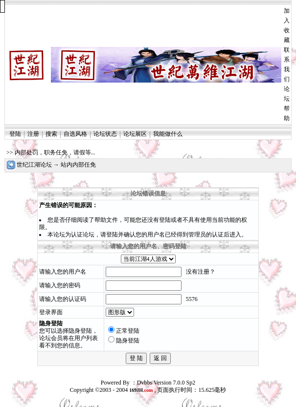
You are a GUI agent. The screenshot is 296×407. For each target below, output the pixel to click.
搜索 (51, 133)
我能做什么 (167, 133)
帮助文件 (106, 219)
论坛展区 (135, 133)
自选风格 (75, 133)
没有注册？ (200, 271)
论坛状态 (105, 133)
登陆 (15, 133)
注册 (33, 133)
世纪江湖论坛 (34, 164)
